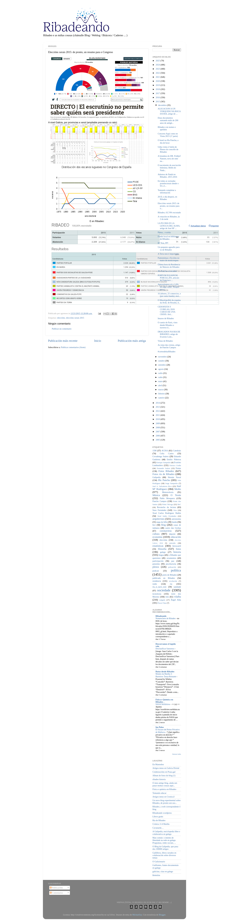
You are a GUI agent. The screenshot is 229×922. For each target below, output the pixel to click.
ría (171, 584)
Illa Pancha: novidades (167, 271)
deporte (172, 534)
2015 (158, 101)
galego (163, 552)
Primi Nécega (167, 504)
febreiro (161, 393)
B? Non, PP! (163, 243)
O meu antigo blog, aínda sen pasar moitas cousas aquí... (164, 784)
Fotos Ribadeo (166, 471)
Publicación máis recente (62, 340)
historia (177, 552)
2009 (158, 423)
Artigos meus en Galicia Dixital (165, 768)
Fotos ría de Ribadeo (163, 474)
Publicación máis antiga (132, 340)
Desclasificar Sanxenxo (165, 649)
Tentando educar (159, 793)
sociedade (163, 590)
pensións (156, 564)
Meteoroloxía (168, 492)
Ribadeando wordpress (162, 813)
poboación (172, 567)
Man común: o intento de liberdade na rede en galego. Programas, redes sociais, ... (164, 840)
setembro (162, 365)
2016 (158, 97)
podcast (155, 571)
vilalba (177, 596)
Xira (175, 510)
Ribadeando (161, 616)
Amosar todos (176, 754)
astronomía (176, 519)
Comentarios (56, 893)
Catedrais (177, 450)
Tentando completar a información (167, 191)
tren (167, 597)
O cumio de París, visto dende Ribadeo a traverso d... (167, 325)
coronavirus (166, 530)
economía (157, 537)
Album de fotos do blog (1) (163, 775)
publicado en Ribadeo (163, 578)
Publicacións (56, 888)
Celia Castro (167, 453)
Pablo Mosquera (167, 498)
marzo (161, 389)
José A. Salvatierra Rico (162, 486)
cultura (155, 533)
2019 (158, 85)
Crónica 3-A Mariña (160, 824)
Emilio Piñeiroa (174, 459)
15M (154, 450)
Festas (178, 468)
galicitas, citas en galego (162, 871)
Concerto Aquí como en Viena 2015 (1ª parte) (168, 134)
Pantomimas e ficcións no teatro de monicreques (168, 259)
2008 (158, 427)
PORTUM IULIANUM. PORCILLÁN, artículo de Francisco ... (168, 278)
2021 (158, 77)
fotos (178, 549)
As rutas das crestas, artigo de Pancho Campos (169, 346)
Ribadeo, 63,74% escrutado (169, 212)
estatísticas (157, 545)
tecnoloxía (156, 594)
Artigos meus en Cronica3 (163, 797)
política (176, 570)
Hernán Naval (174, 477)
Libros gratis (157, 816)
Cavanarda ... (158, 828)
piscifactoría (171, 564)
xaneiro (161, 398)
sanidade (177, 587)
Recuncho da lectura (166, 507)
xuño (160, 377)
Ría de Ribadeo (158, 820)
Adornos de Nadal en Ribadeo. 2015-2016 (167, 175)
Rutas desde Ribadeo (165, 671)
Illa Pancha (164, 480)
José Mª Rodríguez (166, 488)
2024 (158, 65)
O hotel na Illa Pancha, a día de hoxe (168, 141)
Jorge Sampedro (171, 483)
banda (174, 522)
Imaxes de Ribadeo (166, 318)
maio (160, 381)
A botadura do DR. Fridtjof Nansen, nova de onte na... (169, 158)
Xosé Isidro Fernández (166, 516)
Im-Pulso (160, 727)
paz (172, 561)
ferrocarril (176, 546)
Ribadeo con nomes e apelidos (167, 128)
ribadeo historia (159, 779)
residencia (156, 581)
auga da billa (162, 522)
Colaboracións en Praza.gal (163, 772)
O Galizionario (158, 861)
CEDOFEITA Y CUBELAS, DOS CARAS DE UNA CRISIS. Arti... (166, 310)
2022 (158, 73)
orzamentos (171, 558)
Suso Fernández (159, 510)
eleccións (61, 318)
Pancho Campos (159, 501)
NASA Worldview (163, 704)
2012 (158, 411)
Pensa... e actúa (164, 232)
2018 (158, 89)
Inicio (97, 340)
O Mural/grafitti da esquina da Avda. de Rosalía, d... (169, 301)
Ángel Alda (176, 600)
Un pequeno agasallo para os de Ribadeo (168, 248)
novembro (162, 356)
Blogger (162, 915)
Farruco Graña (175, 465)
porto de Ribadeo (169, 575)
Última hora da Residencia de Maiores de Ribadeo (169, 265)
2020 (158, 81)
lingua (161, 555)
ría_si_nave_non (159, 587)
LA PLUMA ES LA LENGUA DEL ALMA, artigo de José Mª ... (169, 225)
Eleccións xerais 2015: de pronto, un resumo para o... (168, 206)
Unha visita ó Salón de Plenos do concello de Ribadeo (168, 149)
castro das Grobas (173, 528)
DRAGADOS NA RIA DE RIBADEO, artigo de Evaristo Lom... (169, 334)
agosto (161, 369)
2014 (158, 403)
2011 (158, 415)
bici (154, 525)
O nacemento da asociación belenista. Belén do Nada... (169, 167)
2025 (158, 60)
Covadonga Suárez (160, 456)
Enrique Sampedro (164, 462)
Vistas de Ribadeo (165, 341)
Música (156, 495)
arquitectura (158, 518)
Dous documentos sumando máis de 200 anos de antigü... (168, 120)
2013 (158, 407)
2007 (158, 431)
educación (176, 537)
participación (157, 561)
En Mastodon (158, 764)
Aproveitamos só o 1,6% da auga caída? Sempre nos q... (168, 287)
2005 (158, 440)
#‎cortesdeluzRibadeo (166, 351)
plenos (155, 566)
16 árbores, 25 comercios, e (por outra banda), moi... (169, 294)
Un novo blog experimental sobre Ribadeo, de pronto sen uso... (166, 801)
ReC (179, 504)
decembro (162, 105)
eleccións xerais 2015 (75, 318)
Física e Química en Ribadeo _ (164, 700)
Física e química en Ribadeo (164, 789)
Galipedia (156, 477)
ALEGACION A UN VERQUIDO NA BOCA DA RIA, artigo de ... (169, 111)
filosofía (162, 549)
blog (163, 524)
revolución (173, 581)
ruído (154, 584)
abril (160, 385)
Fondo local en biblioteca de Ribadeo (168, 237)
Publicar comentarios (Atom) (73, 347)
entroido (172, 543)
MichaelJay (137, 915)
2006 (158, 435)
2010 (158, 419)
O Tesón (176, 495)
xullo (160, 373)
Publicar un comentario (61, 329)
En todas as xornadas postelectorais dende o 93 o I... (168, 183)
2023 (158, 69)
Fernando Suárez (163, 468)
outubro (161, 361)
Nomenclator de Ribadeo (166, 618)
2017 (158, 93)
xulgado (162, 600)
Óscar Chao (162, 603)
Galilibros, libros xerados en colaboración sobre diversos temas (164, 855)
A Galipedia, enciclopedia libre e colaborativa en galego (166, 832)
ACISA (165, 450)
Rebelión (156, 875)
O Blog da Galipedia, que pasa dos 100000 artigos (165, 847)
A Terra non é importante (168, 254)
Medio (177, 489)
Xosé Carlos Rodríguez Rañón (166, 513)
